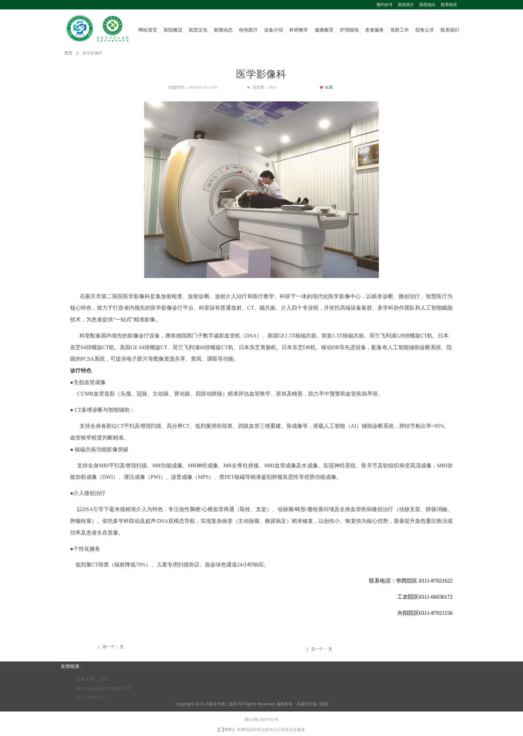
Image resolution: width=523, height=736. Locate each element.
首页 (68, 53)
